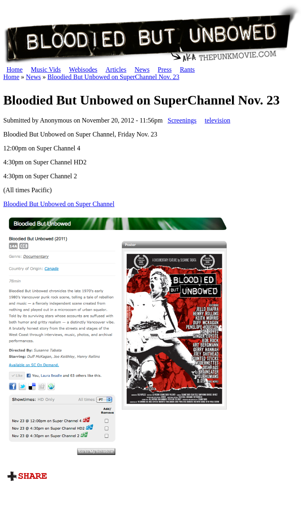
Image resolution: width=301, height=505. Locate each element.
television (217, 120)
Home (15, 69)
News (142, 69)
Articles (116, 69)
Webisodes (83, 69)
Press (165, 69)
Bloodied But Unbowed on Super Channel (59, 203)
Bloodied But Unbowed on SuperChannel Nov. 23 (113, 76)
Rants (187, 69)
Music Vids (46, 69)
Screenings (182, 120)
